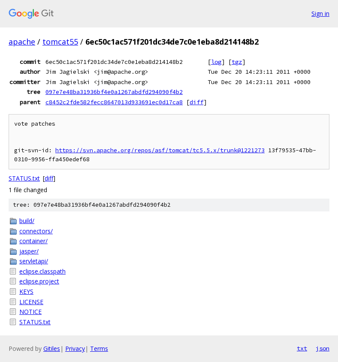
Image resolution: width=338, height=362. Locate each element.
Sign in (320, 13)
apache (22, 41)
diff (196, 102)
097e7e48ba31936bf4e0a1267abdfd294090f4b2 (114, 92)
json (322, 348)
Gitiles (51, 348)
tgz (237, 62)
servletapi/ (33, 261)
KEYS (26, 291)
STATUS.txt (24, 178)
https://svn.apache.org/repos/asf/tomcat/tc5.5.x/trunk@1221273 (160, 150)
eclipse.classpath (42, 271)
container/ (33, 241)
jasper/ (29, 251)
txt (302, 348)
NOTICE (30, 312)
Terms (99, 348)
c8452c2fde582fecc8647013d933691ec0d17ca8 (114, 102)
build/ (26, 221)
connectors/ (36, 231)
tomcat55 (60, 41)
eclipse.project (39, 281)
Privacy (75, 348)
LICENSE (31, 302)
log (216, 62)
